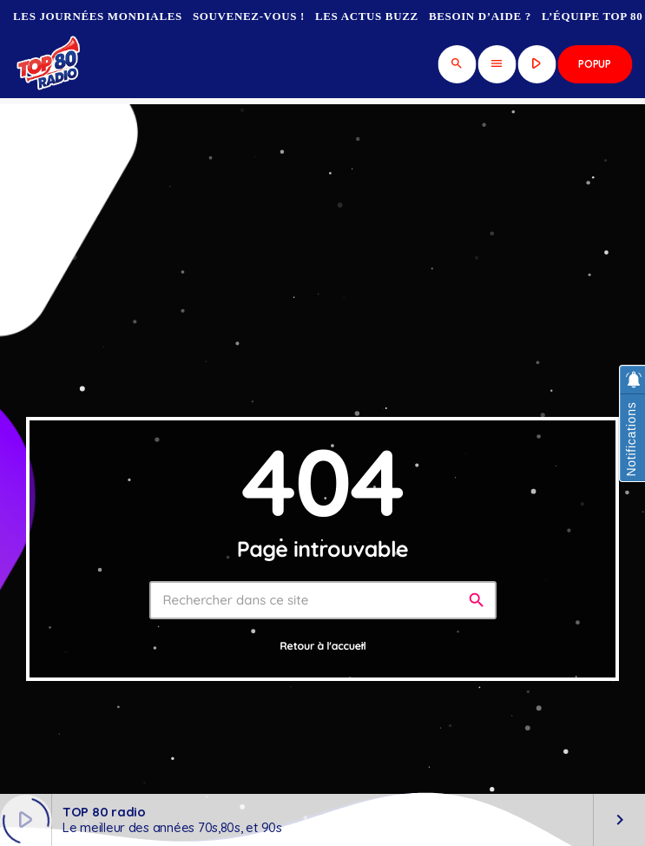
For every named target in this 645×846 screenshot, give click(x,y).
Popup (594, 63)
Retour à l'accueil (322, 646)
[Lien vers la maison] (50, 64)
